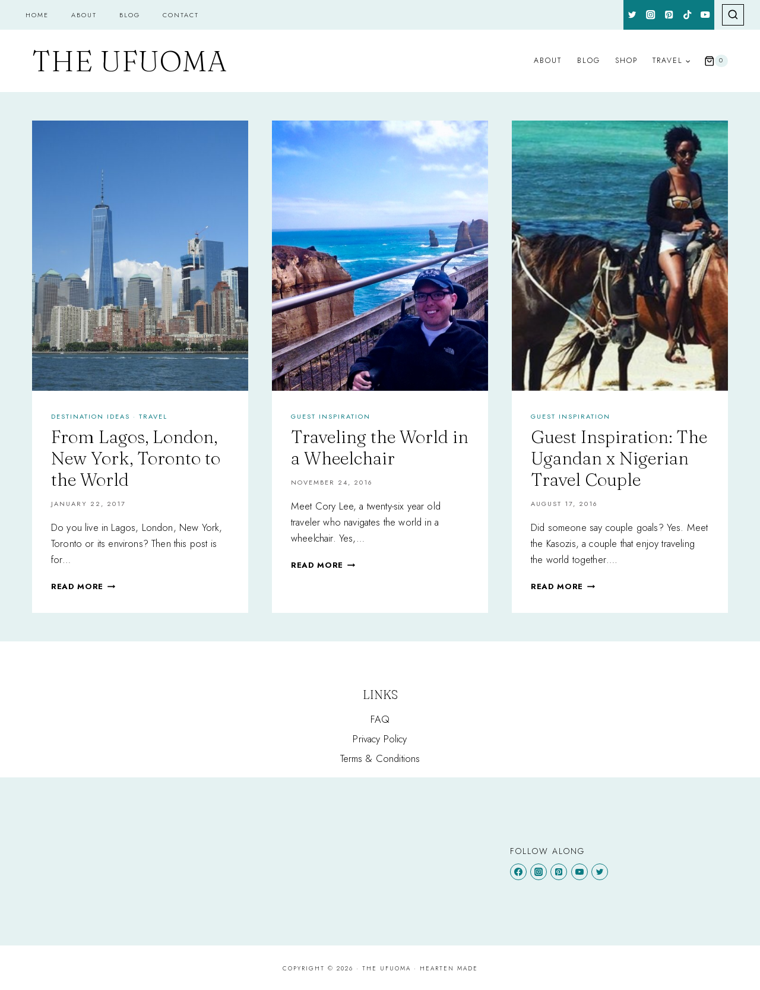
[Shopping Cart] (716, 61)
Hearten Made (449, 968)
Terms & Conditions (380, 758)
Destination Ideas (90, 416)
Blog (129, 15)
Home (37, 15)
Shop (626, 60)
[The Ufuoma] (129, 61)
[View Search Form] (733, 15)
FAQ (380, 719)
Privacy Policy (380, 739)
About (84, 15)
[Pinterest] (669, 15)
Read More (83, 586)
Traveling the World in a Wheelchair (379, 447)
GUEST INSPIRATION (330, 416)
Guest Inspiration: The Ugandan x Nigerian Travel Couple (619, 458)
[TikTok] (687, 15)
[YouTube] (705, 15)
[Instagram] (651, 15)
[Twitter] (632, 15)
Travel (153, 416)
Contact (181, 15)
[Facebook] (518, 872)
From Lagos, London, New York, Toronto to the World (135, 458)
